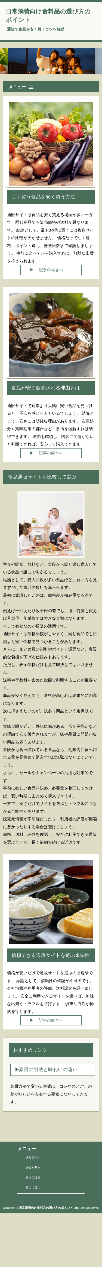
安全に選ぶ (33, 1187)
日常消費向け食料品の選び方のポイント (48, 15)
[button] (52, 85)
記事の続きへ (51, 270)
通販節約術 (33, 1157)
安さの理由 (33, 1177)
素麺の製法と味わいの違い (48, 1069)
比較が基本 (33, 1167)
